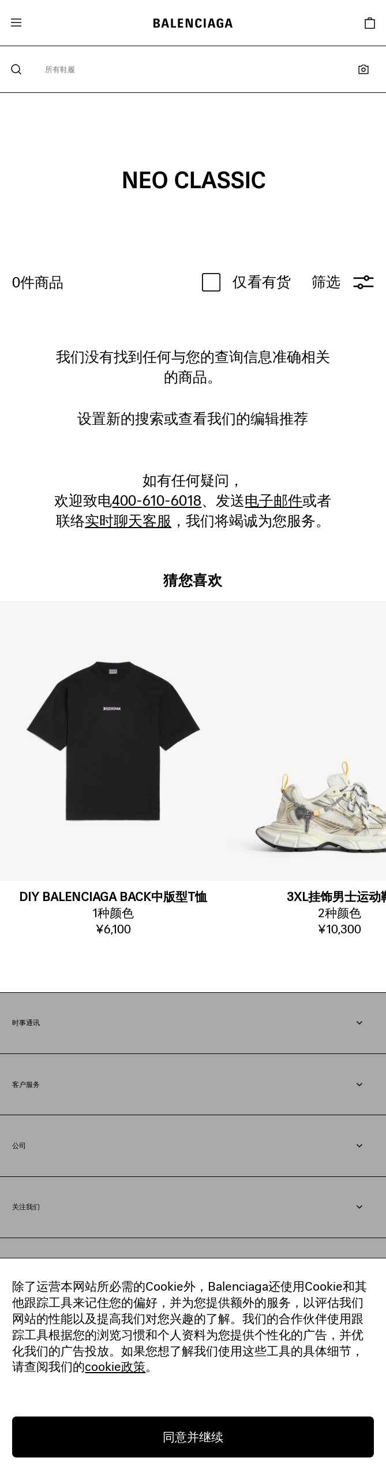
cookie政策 (115, 1366)
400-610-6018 (156, 500)
